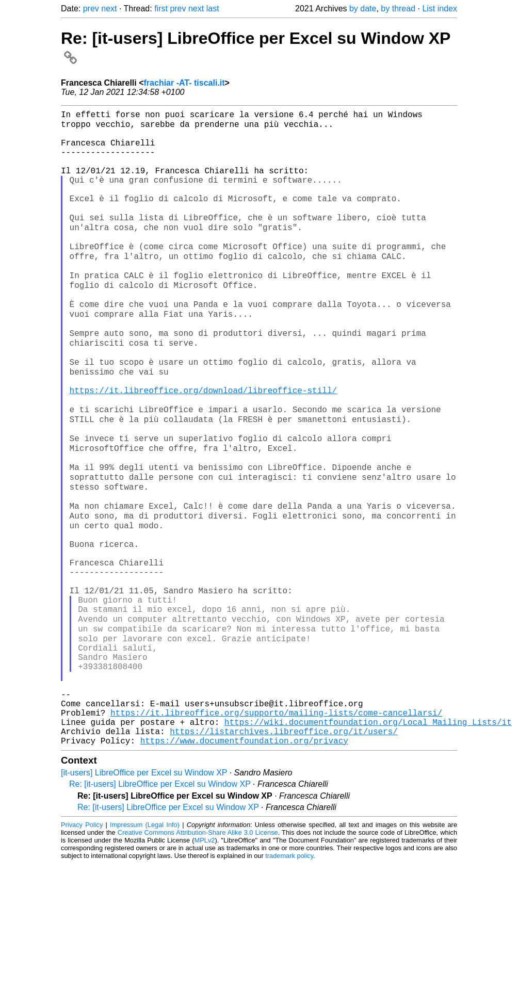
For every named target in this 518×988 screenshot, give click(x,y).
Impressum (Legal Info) (145, 949)
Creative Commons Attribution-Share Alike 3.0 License (198, 957)
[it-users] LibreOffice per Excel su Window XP (144, 897)
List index (439, 8)
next (109, 8)
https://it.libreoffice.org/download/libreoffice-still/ (203, 444)
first (161, 8)
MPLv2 (205, 964)
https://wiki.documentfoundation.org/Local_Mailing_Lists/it (368, 842)
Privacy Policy (82, 949)
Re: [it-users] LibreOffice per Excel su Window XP (160, 908)
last (212, 8)
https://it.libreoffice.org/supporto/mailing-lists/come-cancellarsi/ (276, 830)
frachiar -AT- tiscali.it (184, 82)
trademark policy (289, 980)
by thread (398, 8)
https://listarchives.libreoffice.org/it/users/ (284, 853)
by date (362, 8)
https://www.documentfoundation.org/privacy (244, 864)
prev (91, 8)
